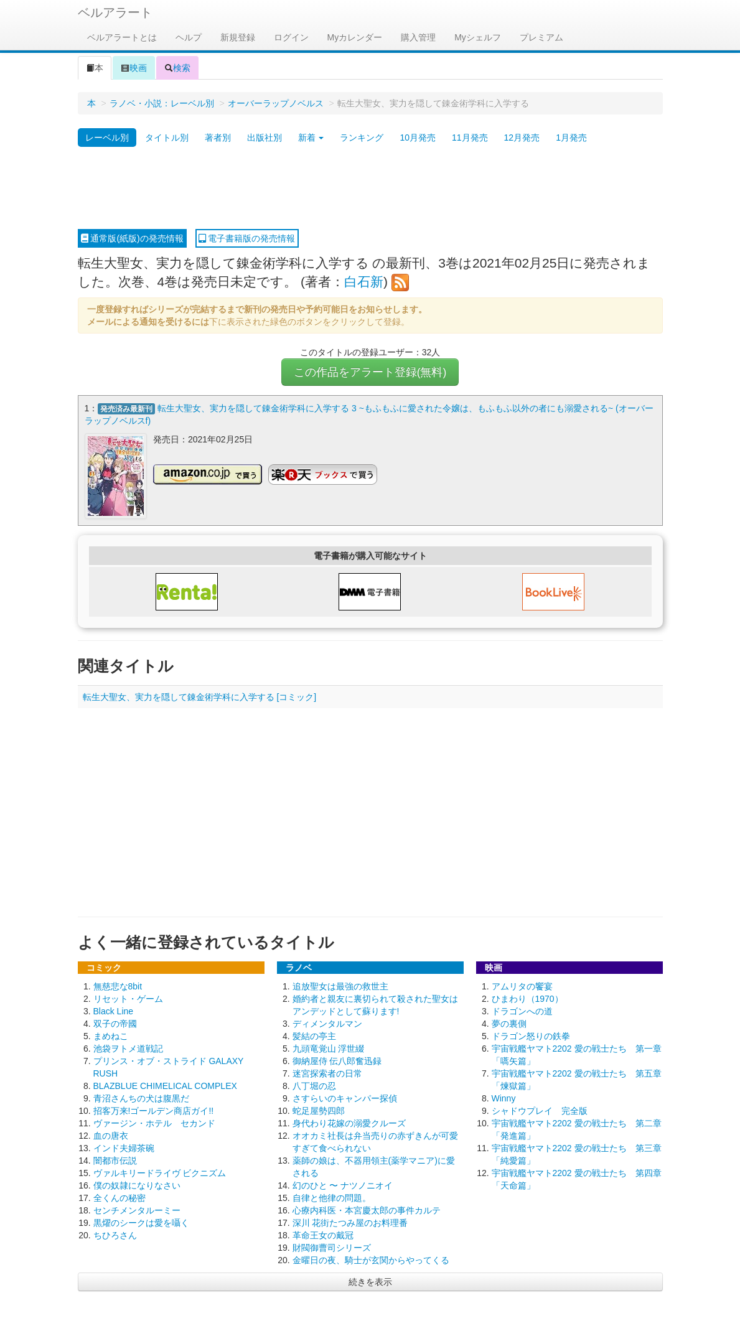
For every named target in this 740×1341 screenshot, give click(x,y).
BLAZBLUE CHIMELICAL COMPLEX (165, 1086)
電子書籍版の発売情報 (247, 238)
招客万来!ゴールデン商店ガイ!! (153, 1111)
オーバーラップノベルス (276, 103)
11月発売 (470, 138)
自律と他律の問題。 (332, 1198)
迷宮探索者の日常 (327, 1073)
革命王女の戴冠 (323, 1235)
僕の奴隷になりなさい (136, 1185)
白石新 (363, 281)
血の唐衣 (110, 1136)
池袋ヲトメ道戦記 (128, 1049)
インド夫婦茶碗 (123, 1148)
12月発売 (522, 138)
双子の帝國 (115, 1024)
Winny (504, 1098)
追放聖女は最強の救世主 (340, 986)
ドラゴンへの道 (522, 1011)
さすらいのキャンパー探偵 (345, 1098)
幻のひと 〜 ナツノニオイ (343, 1185)
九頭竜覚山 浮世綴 (329, 1049)
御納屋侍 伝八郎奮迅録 (337, 1061)
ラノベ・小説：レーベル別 (162, 103)
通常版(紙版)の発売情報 (132, 238)
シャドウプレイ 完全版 (540, 1111)
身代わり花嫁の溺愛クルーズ (349, 1123)
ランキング (361, 138)
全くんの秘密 (119, 1198)
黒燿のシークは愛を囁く (141, 1223)
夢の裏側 (509, 1024)
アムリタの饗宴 (522, 986)
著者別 (218, 138)
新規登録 (237, 37)
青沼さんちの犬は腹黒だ (141, 1098)
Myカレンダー (355, 37)
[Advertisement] (370, 189)
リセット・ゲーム (128, 999)
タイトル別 (167, 138)
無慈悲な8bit (118, 986)
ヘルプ (189, 37)
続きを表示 (370, 1282)
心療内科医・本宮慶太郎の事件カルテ (367, 1210)
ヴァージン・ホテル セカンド (154, 1123)
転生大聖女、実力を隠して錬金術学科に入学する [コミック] (200, 697)
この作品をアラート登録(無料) (370, 372)
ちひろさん (115, 1235)
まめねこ (110, 1036)
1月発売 (571, 138)
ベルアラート (115, 12)
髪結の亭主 (314, 1036)
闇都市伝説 (115, 1161)
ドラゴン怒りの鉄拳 (531, 1036)
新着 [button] (311, 138)
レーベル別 (107, 138)
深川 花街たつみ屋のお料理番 (350, 1223)
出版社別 (264, 138)
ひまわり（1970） (527, 999)
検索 (177, 68)
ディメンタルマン (327, 1024)
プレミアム (541, 37)
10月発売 (418, 138)
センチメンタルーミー (136, 1210)
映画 (134, 68)
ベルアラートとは (122, 37)
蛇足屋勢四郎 (319, 1111)
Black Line (113, 1011)
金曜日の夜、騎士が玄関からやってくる (371, 1260)
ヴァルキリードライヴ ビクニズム (160, 1173)
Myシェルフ (477, 37)
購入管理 (418, 37)
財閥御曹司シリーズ (332, 1248)
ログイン (291, 37)
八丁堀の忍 (314, 1086)
